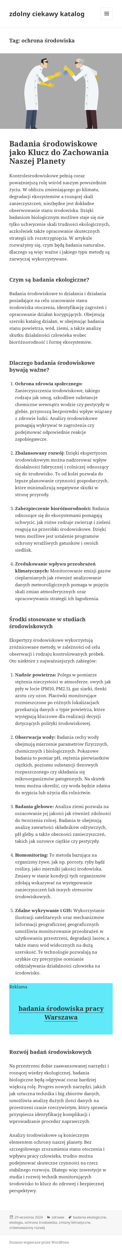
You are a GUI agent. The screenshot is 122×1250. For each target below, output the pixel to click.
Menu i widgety (107, 19)
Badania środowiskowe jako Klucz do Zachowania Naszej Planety (59, 152)
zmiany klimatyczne (74, 1222)
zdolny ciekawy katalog (47, 13)
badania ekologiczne (89, 1217)
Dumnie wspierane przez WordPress (39, 1242)
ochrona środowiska (41, 1222)
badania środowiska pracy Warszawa (61, 1012)
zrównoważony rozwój (27, 1227)
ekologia (16, 1222)
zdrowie (58, 1217)
